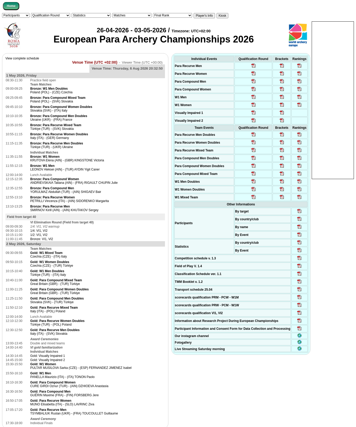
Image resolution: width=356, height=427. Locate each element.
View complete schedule (22, 58)
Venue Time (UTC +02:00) (95, 62)
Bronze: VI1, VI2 (41, 239)
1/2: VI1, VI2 (38, 235)
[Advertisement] (333, 100)
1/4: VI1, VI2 (38, 231)
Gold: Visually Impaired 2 (47, 360)
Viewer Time (142, 62)
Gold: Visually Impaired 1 (47, 356)
